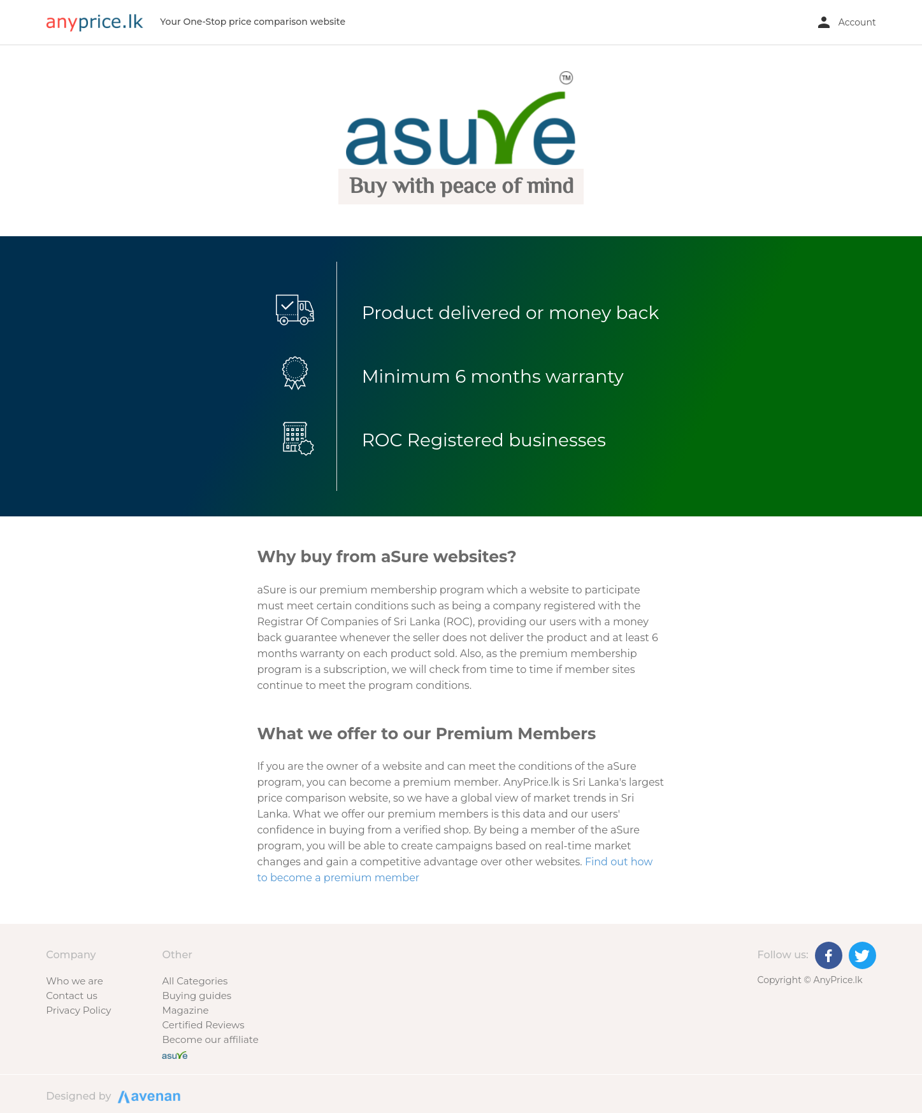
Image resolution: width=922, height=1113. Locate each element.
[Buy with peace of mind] (174, 1054)
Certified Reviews (203, 1025)
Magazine (185, 1010)
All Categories (194, 981)
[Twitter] (862, 955)
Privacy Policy (78, 1010)
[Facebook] (828, 955)
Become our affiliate (210, 1039)
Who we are (74, 981)
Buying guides (196, 995)
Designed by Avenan (147, 1095)
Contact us (71, 995)
